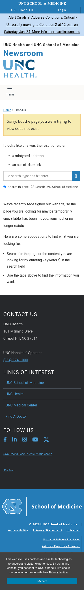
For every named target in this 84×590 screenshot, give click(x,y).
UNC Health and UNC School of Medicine (41, 45)
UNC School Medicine (42, 3)
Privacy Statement (47, 530)
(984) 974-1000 (15, 360)
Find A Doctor (16, 416)
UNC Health (15, 394)
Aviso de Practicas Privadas (61, 546)
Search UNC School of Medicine (54, 187)
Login (62, 10)
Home (7, 110)
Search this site (16, 187)
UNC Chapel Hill (22, 10)
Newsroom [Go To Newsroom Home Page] (23, 53)
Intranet (73, 530)
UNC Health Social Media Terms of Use (27, 454)
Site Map (8, 470)
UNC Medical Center (21, 405)
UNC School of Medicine (25, 383)
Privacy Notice (58, 572)
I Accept (42, 581)
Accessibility (18, 530)
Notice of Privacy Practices (61, 539)
